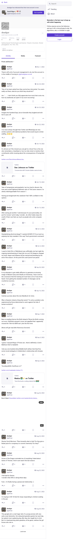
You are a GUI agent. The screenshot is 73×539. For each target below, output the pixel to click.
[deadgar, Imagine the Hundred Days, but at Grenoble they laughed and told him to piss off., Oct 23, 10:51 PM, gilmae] (23, 113)
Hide (41, 402)
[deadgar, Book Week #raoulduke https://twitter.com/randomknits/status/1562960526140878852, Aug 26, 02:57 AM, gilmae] (23, 411)
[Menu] (42, 33)
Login (59, 39)
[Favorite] (24, 78)
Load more (23, 531)
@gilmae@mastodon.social (10, 35)
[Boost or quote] (13, 78)
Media (23, 56)
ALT (42, 425)
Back (4, 2)
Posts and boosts (8, 62)
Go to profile (38, 12)
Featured (37, 56)
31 (10, 40)
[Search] (59, 4)
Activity (8, 56)
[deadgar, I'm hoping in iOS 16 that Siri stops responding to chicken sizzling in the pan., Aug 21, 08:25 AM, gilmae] (23, 497)
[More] (43, 78)
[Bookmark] (33, 78)
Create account (59, 35)
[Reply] (3, 78)
